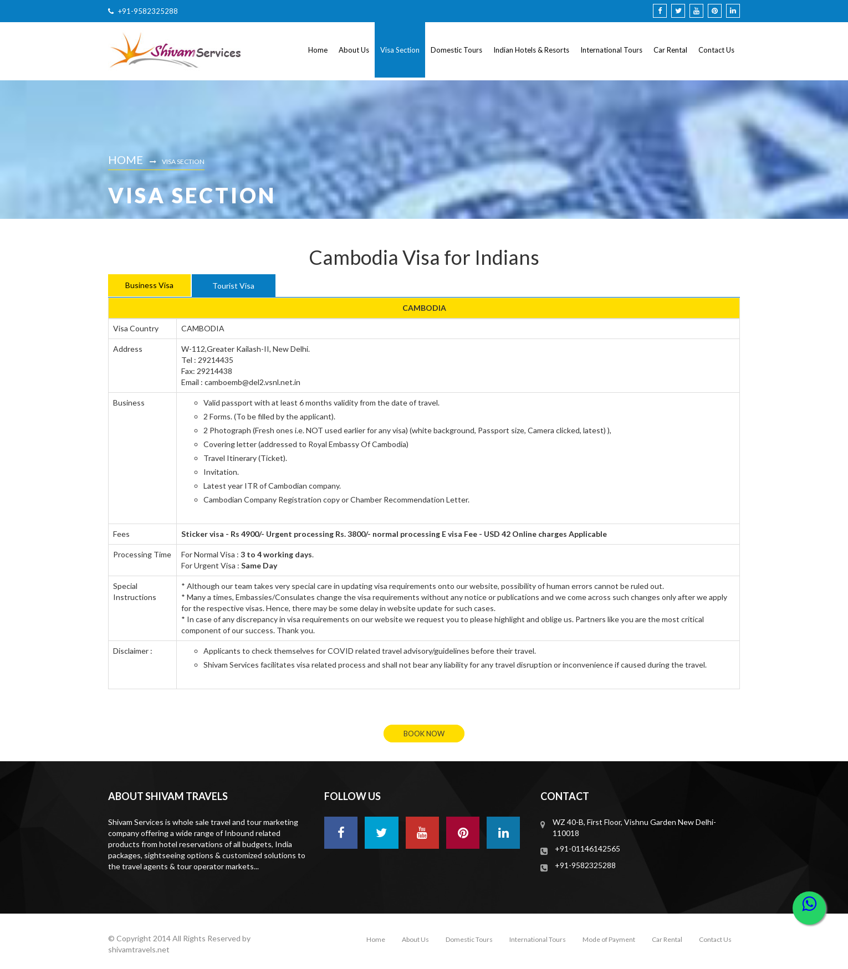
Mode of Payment (609, 939)
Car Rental (670, 49)
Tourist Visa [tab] (233, 285)
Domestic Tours (456, 49)
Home (318, 49)
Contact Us (716, 49)
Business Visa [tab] (149, 285)
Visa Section (400, 49)
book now (424, 733)
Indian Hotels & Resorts (531, 49)
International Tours (611, 49)
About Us (354, 49)
